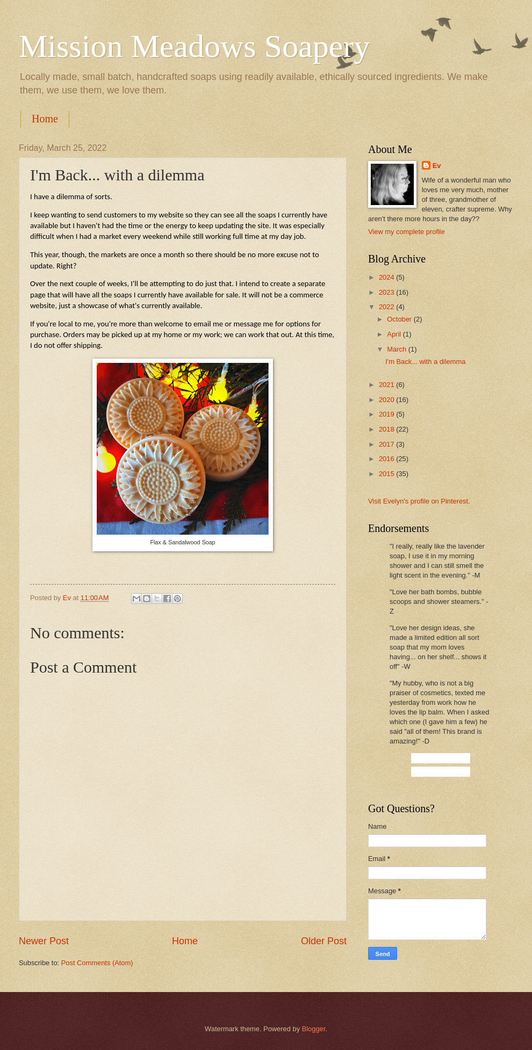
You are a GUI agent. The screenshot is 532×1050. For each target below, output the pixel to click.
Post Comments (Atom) (97, 963)
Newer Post (44, 941)
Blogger (314, 1029)
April (394, 334)
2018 (387, 429)
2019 (387, 414)
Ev (437, 166)
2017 (387, 444)
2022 (387, 307)
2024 (387, 277)
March (397, 349)
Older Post (324, 941)
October (400, 319)
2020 (387, 400)
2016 (387, 459)
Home (45, 119)
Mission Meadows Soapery (194, 46)
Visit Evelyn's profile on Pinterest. (419, 501)
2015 (387, 474)
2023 (387, 292)
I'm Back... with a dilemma (425, 362)
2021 (387, 385)
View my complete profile (406, 232)
